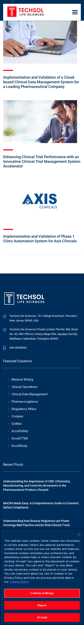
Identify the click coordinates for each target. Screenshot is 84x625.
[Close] (79, 536)
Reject (42, 606)
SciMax (17, 423)
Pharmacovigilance (25, 401)
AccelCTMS (20, 438)
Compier (17, 416)
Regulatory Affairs (24, 409)
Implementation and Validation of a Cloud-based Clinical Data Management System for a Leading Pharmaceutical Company (41, 82)
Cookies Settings (42, 594)
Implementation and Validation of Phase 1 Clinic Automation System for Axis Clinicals (40, 238)
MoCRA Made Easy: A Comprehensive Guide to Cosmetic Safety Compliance (41, 505)
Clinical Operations (25, 387)
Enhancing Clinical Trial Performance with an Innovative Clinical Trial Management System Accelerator (41, 161)
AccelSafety (20, 431)
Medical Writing (22, 379)
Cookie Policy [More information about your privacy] (19, 583)
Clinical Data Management (29, 394)
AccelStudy (19, 445)
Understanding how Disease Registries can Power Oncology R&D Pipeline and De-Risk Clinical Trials (36, 523)
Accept (42, 619)
